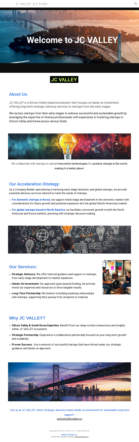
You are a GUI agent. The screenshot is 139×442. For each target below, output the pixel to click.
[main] (69, 40)
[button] (136, 4)
